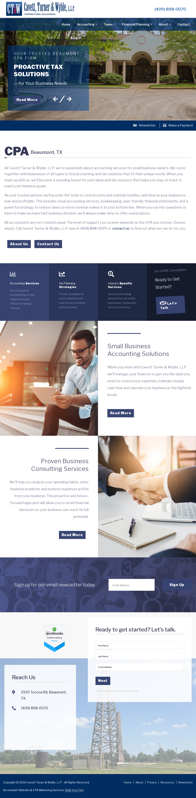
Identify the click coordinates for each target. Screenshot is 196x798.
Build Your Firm (74, 790)
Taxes (108, 24)
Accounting (86, 24)
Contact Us (48, 245)
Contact (183, 24)
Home (66, 24)
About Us (19, 245)
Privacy (152, 782)
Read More (27, 98)
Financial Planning (135, 24)
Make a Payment (178, 125)
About (163, 24)
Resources (167, 782)
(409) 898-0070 (170, 9)
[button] (55, 97)
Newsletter (144, 125)
